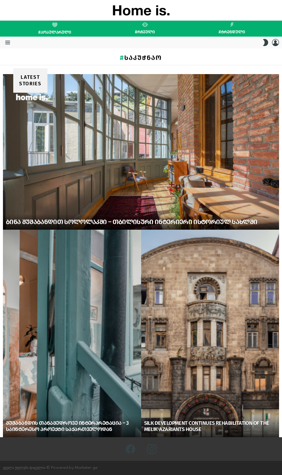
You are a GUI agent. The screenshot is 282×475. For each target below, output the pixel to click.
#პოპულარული (54, 28)
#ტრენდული (232, 28)
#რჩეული (145, 28)
